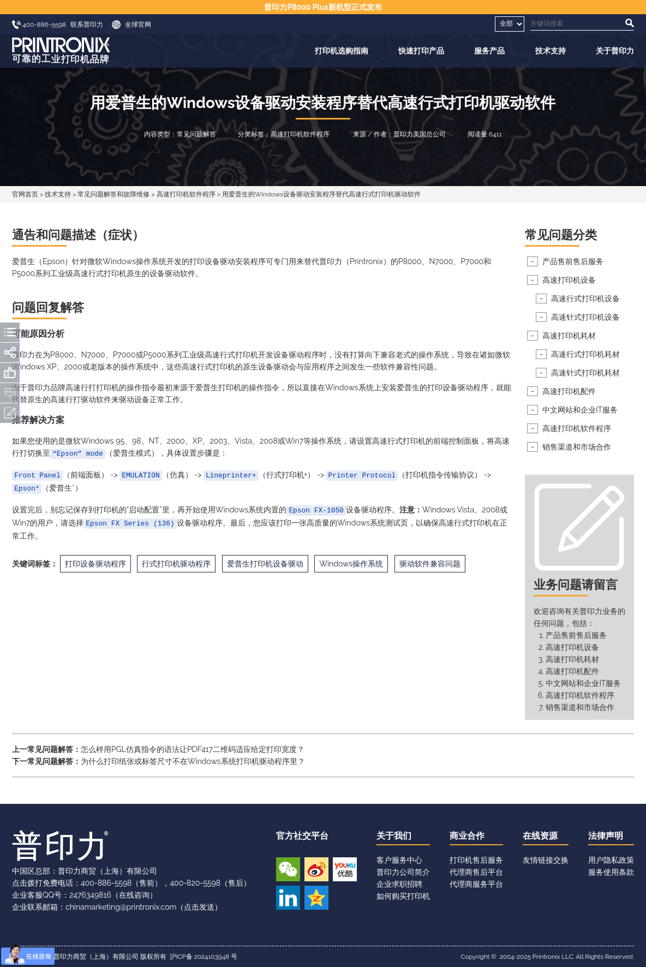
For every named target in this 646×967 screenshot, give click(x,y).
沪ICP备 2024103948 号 (203, 956)
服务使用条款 (611, 872)
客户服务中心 (399, 860)
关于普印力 (615, 50)
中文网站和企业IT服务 (580, 409)
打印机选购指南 (341, 50)
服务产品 (489, 50)
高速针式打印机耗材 (585, 372)
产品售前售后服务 (572, 261)
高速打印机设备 (569, 280)
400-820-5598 (195, 883)
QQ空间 (316, 898)
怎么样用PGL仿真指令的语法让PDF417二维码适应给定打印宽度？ (192, 749)
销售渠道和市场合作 (576, 447)
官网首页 (25, 194)
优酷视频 (345, 869)
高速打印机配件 (569, 391)
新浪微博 (316, 869)
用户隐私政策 (611, 860)
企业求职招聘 (399, 884)
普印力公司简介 (403, 872)
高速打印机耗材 (569, 335)
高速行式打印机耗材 (585, 354)
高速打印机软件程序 (186, 194)
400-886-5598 (106, 883)
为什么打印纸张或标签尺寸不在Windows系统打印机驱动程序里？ (193, 761)
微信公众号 (288, 869)
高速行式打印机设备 (585, 298)
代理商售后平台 (476, 872)
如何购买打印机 (403, 896)
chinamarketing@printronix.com (120, 907)
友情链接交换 (546, 860)
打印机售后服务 (476, 860)
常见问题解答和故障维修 (113, 194)
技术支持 (550, 50)
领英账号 (288, 898)
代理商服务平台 (476, 884)
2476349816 (90, 895)
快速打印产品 (421, 50)
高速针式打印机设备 (585, 317)
